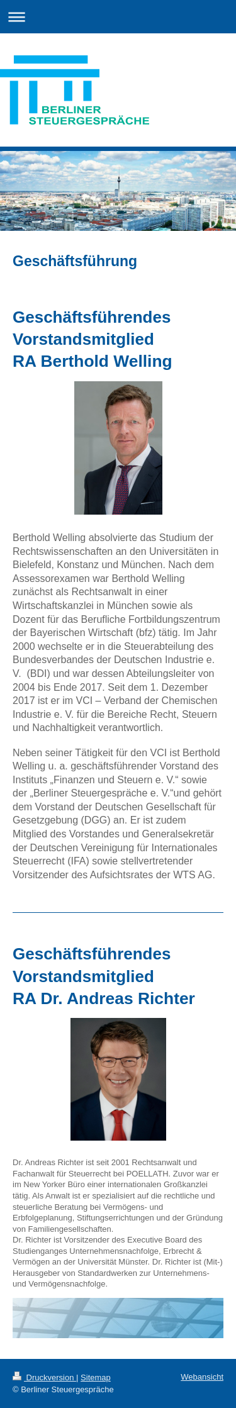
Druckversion (44, 1377)
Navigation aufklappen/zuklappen (118, 16)
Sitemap (96, 1377)
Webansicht (202, 1377)
